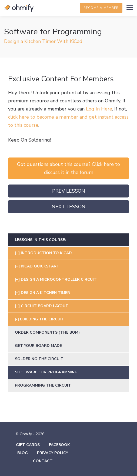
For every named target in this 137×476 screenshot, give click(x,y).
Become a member (101, 8)
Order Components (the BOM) (47, 332)
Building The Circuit (42, 319)
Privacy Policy (52, 452)
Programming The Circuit (43, 385)
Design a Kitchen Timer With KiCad (43, 41)
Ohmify (19, 8)
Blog (22, 452)
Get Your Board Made (38, 345)
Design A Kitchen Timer (45, 292)
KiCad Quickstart (40, 266)
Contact (43, 461)
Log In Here (99, 109)
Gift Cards (28, 444)
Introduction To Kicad (46, 253)
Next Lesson (68, 206)
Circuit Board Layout (44, 306)
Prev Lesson (68, 191)
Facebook (59, 444)
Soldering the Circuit (39, 358)
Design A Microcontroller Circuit (59, 279)
